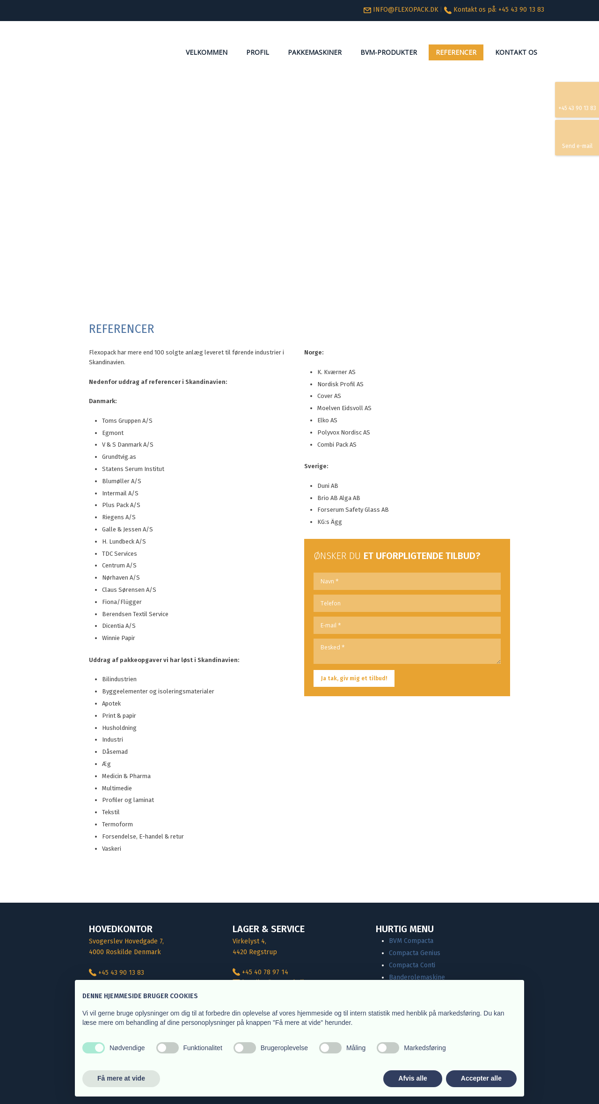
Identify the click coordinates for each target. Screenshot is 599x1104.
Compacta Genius (414, 953)
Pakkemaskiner (315, 52)
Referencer (456, 52)
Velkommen (206, 52)
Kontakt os (516, 52)
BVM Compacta (411, 941)
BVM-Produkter (388, 52)
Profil (257, 52)
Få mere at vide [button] (121, 1078)
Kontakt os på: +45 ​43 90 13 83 (498, 10)
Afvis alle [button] (412, 1078)
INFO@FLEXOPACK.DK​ (401, 10)
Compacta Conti (412, 965)
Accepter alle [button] (481, 1078)
